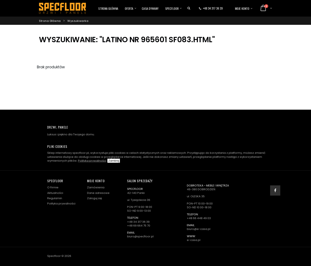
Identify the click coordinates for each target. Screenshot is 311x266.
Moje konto (242, 8)
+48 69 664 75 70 (138, 226)
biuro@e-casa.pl (198, 229)
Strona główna (108, 8)
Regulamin (54, 198)
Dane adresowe (98, 193)
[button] (189, 8)
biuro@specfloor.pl (140, 236)
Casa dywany (150, 8)
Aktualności (55, 193)
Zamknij (113, 161)
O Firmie (52, 187)
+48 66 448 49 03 (199, 218)
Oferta (129, 8)
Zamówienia (95, 187)
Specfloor (172, 8)
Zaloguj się (94, 198)
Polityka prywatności (92, 161)
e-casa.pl (193, 240)
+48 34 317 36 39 (213, 8)
